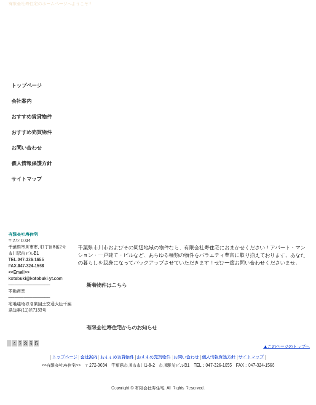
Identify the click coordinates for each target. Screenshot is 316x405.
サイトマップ (26, 179)
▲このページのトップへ (286, 346)
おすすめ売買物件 (31, 132)
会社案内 (21, 101)
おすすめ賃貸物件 (31, 117)
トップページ (26, 85)
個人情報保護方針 (31, 163)
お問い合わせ (26, 148)
